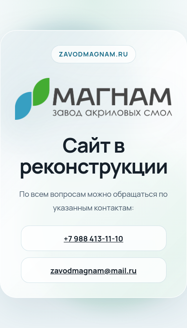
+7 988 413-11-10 (93, 238)
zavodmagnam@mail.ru (94, 270)
